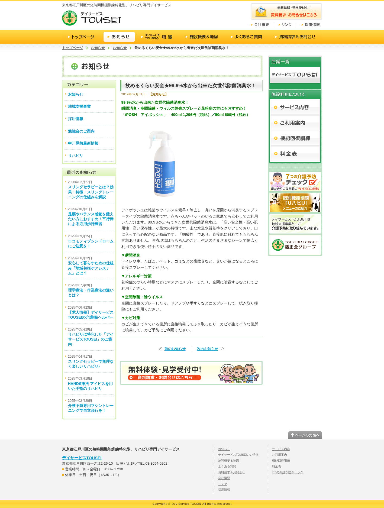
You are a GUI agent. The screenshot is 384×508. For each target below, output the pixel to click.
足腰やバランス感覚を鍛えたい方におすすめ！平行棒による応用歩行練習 (91, 219)
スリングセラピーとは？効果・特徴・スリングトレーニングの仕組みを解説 (91, 192)
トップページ (72, 48)
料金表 (276, 466)
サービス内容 (281, 449)
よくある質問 (227, 466)
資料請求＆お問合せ (231, 472)
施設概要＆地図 (228, 460)
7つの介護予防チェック (288, 472)
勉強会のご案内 (81, 131)
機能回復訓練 (281, 460)
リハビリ (75, 155)
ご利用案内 (279, 454)
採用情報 (75, 119)
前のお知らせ (175, 349)
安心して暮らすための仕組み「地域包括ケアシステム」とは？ (91, 268)
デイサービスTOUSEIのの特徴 (238, 454)
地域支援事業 (79, 106)
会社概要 (224, 478)
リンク (222, 484)
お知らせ (98, 48)
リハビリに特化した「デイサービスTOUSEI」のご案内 (91, 339)
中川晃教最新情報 (83, 143)
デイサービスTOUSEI (82, 457)
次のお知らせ (207, 349)
